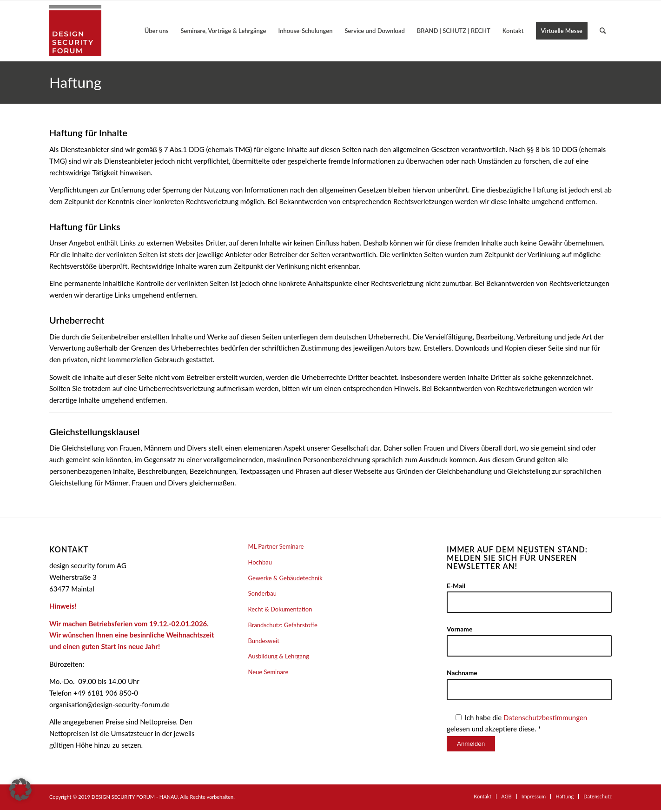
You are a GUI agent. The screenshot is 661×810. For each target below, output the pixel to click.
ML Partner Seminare (276, 546)
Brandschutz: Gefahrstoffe (282, 625)
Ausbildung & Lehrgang (279, 656)
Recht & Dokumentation (280, 609)
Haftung (75, 82)
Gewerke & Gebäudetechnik (285, 578)
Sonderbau (262, 593)
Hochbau (260, 562)
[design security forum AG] (75, 30)
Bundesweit (263, 640)
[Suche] (603, 30)
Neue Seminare (268, 672)
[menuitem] (157, 30)
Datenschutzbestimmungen (545, 717)
